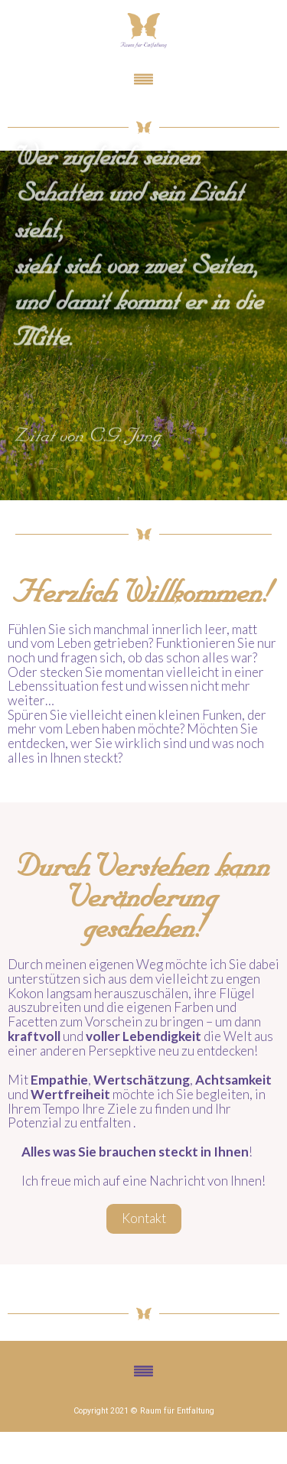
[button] (143, 79)
